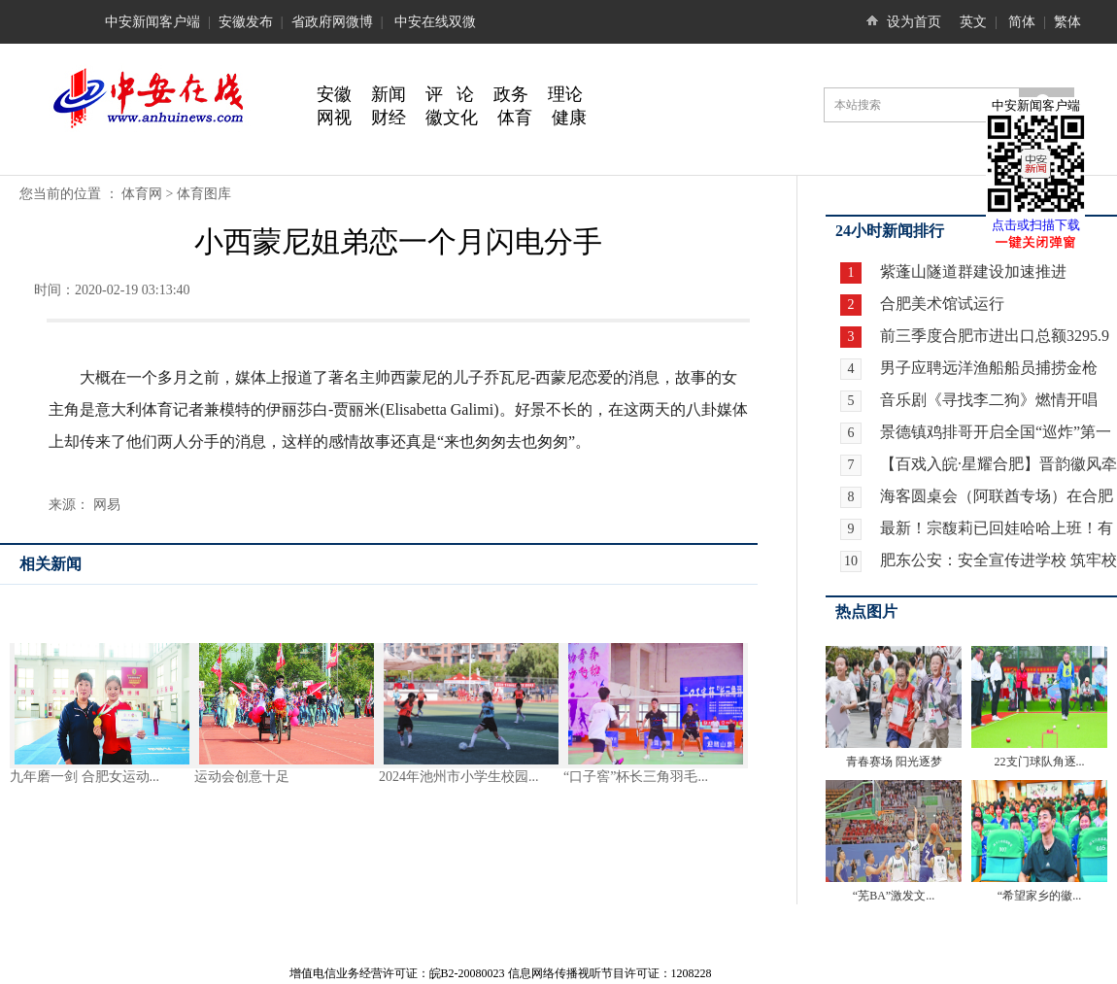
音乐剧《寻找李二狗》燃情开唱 (989, 399)
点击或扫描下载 (1036, 225)
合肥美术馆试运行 (940, 303)
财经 (388, 117)
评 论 (449, 94)
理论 (565, 94)
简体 (1021, 22)
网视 (334, 117)
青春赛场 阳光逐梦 (894, 761)
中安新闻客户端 (152, 22)
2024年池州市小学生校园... (459, 776)
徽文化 (451, 117)
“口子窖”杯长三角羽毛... (635, 776)
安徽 (334, 94)
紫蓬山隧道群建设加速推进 (971, 271)
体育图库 (204, 194)
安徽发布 (246, 22)
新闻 (388, 94)
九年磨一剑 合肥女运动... (84, 776)
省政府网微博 (332, 22)
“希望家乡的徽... (1039, 895)
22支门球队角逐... (1040, 761)
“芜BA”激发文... (893, 895)
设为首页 (914, 22)
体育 (514, 117)
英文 (973, 22)
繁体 (1067, 22)
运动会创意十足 (241, 776)
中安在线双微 (435, 22)
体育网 (141, 194)
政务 (510, 94)
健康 (569, 117)
